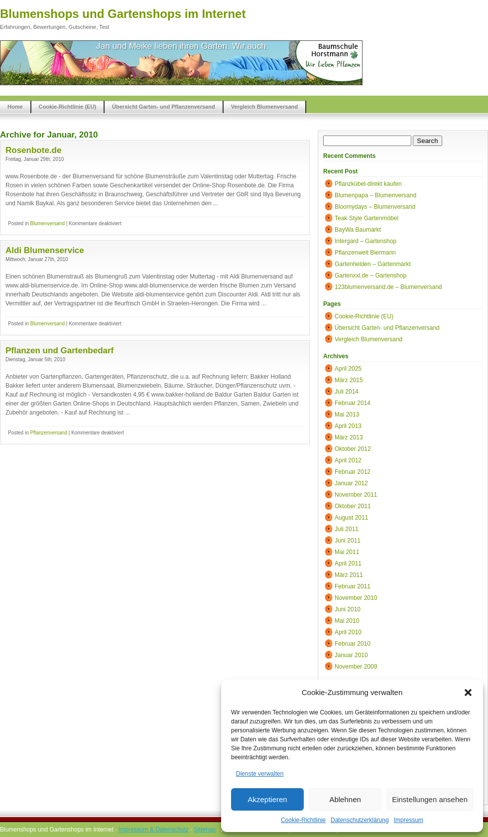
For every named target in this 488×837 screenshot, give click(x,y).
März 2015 (349, 380)
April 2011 (348, 563)
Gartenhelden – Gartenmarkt (373, 264)
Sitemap (205, 829)
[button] (468, 693)
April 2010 (348, 632)
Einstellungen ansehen (430, 799)
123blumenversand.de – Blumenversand (388, 286)
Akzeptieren (267, 799)
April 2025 (348, 368)
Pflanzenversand (48, 432)
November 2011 (356, 494)
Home (15, 107)
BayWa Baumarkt (358, 229)
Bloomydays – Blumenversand (375, 206)
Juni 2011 (348, 540)
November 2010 (356, 597)
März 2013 (349, 437)
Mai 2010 (347, 620)
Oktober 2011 (353, 506)
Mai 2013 (347, 414)
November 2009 (356, 666)
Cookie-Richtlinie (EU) (68, 107)
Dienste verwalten (259, 773)
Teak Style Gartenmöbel (366, 218)
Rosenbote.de (33, 150)
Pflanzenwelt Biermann (365, 252)
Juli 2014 (347, 391)
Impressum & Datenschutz (154, 829)
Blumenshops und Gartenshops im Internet (122, 13)
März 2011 (349, 574)
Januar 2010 (351, 655)
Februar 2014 (352, 403)
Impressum (408, 820)
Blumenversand (47, 223)
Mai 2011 (347, 552)
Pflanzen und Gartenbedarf (59, 350)
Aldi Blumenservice (44, 250)
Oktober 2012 (353, 448)
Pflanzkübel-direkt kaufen (368, 183)
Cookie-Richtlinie (303, 820)
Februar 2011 (352, 586)
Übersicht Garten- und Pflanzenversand (163, 107)
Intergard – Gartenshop (365, 241)
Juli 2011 (347, 529)
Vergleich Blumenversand (264, 107)
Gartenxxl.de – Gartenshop (370, 275)
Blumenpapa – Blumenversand (375, 195)
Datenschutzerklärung (360, 820)
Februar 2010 (352, 643)
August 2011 (351, 517)
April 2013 (348, 425)
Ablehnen (345, 799)
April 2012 (348, 460)
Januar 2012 (351, 483)
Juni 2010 (348, 609)
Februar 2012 (352, 471)
